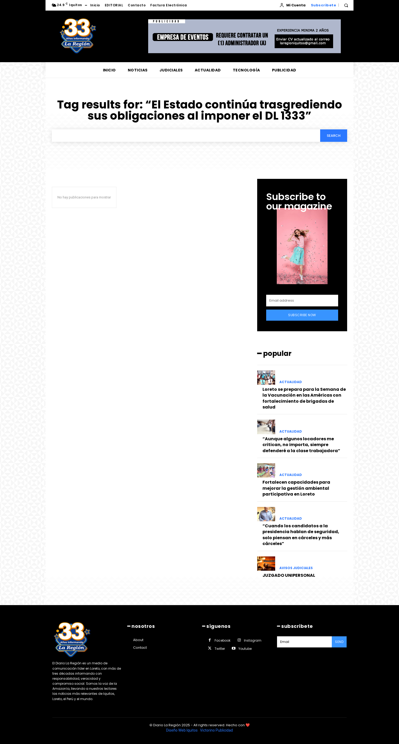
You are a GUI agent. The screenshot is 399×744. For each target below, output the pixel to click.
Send (339, 641)
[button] (346, 5)
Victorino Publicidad (216, 730)
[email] (302, 300)
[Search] (333, 135)
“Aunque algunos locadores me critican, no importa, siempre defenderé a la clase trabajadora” (301, 445)
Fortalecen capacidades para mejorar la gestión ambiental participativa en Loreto (296, 488)
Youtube (245, 648)
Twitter (220, 648)
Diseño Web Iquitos (182, 730)
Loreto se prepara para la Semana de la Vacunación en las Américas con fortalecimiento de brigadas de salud (304, 398)
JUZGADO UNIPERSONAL (288, 575)
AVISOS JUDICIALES (296, 568)
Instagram (252, 640)
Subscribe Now (302, 315)
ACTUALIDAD (290, 382)
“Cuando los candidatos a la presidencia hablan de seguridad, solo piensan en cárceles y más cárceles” (300, 535)
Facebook (222, 640)
